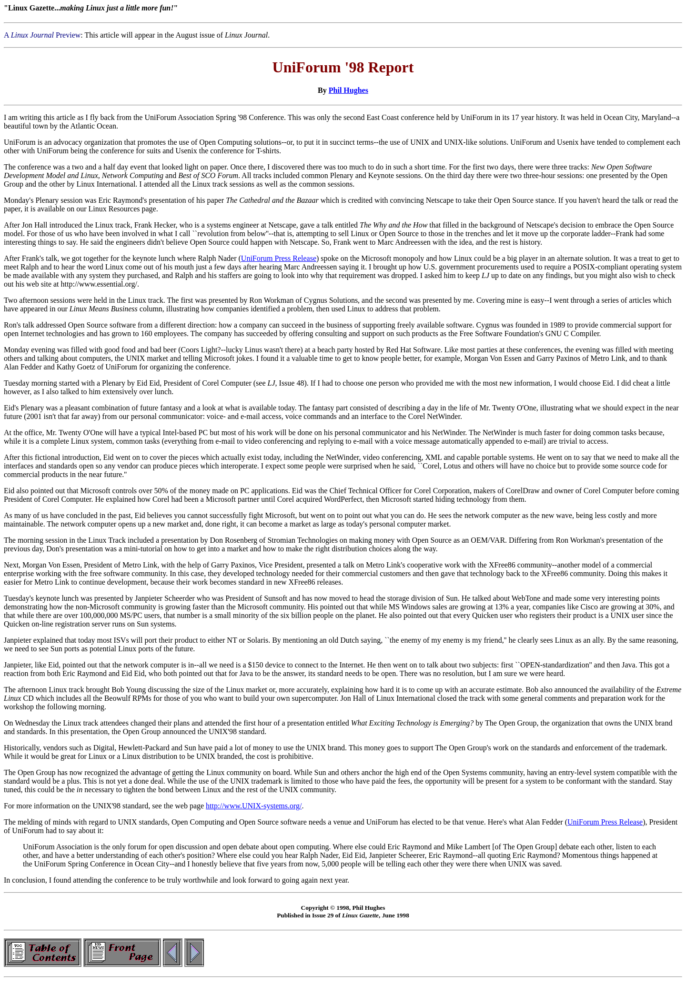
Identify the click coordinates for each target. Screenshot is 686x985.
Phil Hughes (348, 90)
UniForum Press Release (278, 258)
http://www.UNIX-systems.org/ (254, 806)
